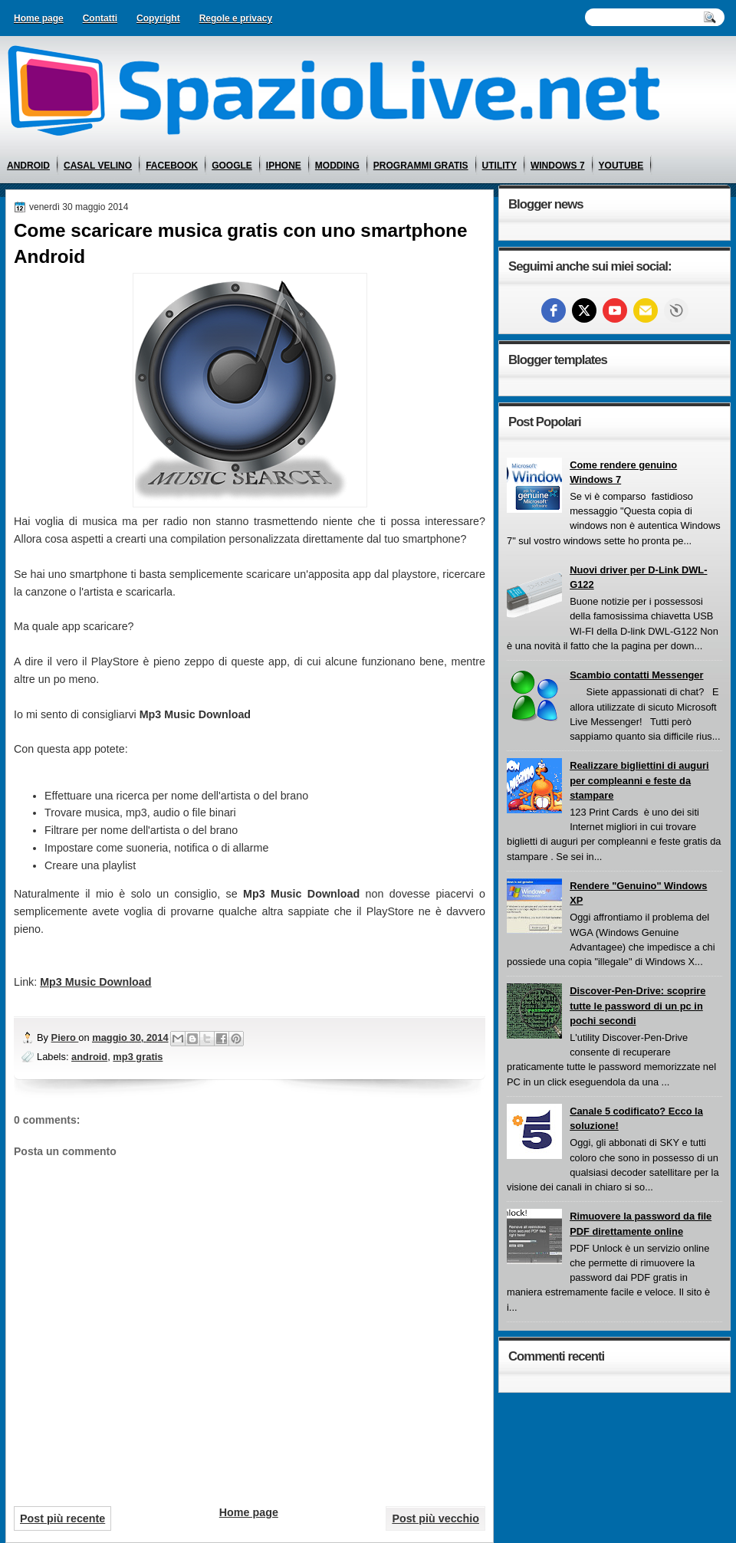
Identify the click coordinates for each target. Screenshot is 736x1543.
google (232, 165)
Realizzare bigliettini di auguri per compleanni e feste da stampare (639, 780)
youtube (621, 165)
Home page (39, 18)
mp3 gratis (138, 1056)
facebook (172, 165)
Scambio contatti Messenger (636, 675)
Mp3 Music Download (95, 982)
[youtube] (615, 310)
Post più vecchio (435, 1518)
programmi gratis (420, 165)
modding (337, 165)
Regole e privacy (235, 18)
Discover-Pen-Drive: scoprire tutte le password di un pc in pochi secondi (637, 1005)
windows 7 (558, 165)
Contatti (100, 18)
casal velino (98, 165)
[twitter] (584, 310)
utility (499, 165)
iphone (283, 165)
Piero (65, 1037)
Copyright (158, 18)
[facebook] (553, 310)
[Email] (645, 310)
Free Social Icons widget (676, 310)
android (28, 165)
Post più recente (62, 1518)
